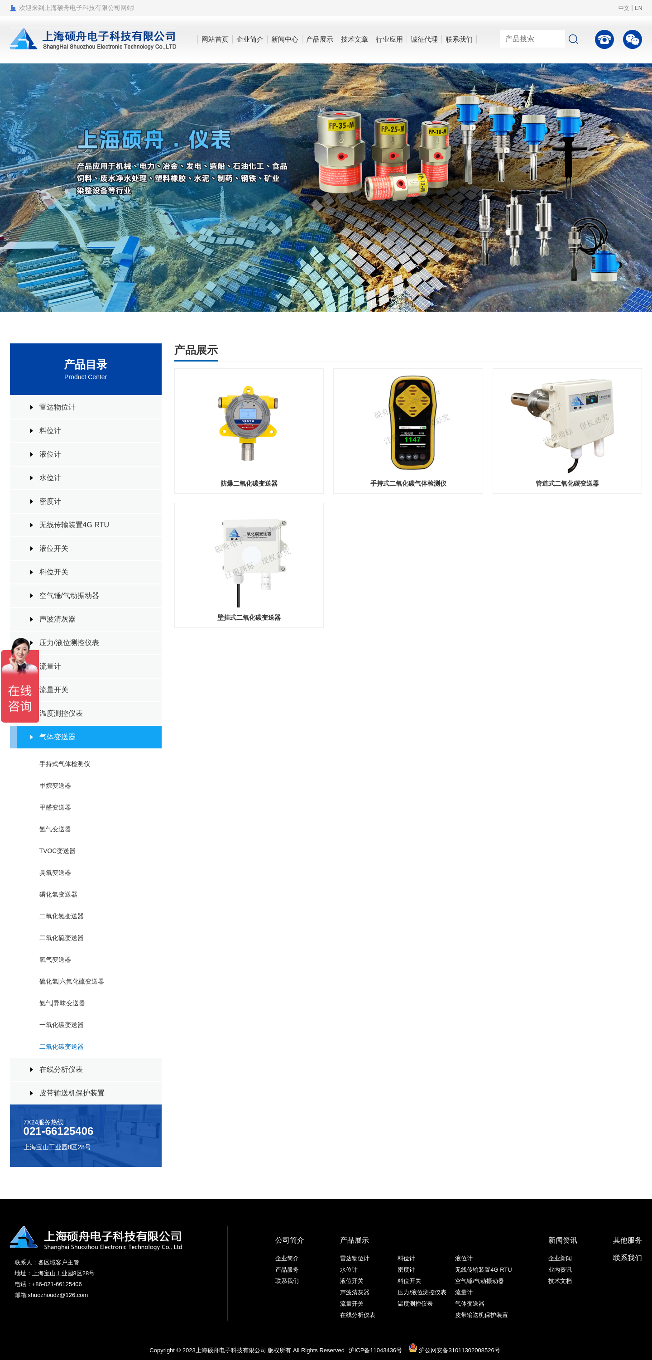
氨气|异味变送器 (62, 1003)
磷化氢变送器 (58, 894)
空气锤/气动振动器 (69, 595)
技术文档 (560, 1281)
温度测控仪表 (61, 713)
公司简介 (289, 1240)
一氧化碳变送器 (61, 1024)
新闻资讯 (562, 1240)
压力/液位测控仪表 (69, 642)
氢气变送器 (55, 829)
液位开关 (53, 548)
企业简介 (287, 1258)
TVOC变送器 (57, 850)
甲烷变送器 (55, 785)
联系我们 (287, 1281)
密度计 (50, 501)
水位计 (50, 478)
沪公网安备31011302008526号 (454, 1350)
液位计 (50, 454)
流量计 (50, 666)
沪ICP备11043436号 (376, 1350)
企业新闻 (560, 1258)
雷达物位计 (57, 407)
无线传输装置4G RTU (74, 525)
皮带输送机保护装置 (72, 1093)
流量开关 (53, 690)
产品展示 (354, 1240)
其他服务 (627, 1240)
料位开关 (53, 572)
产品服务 (287, 1269)
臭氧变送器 (55, 872)
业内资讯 (560, 1269)
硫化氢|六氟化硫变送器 (72, 981)
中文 (623, 8)
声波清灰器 (57, 619)
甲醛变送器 (55, 807)
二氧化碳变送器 (61, 1046)
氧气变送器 (55, 959)
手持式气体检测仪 (64, 763)
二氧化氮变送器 (61, 916)
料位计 (50, 430)
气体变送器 (57, 737)
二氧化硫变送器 (61, 937)
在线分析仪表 (61, 1069)
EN (638, 8)
